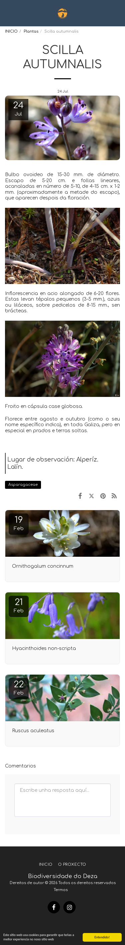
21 (19, 605)
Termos (61, 890)
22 (19, 688)
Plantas (31, 31)
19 (19, 523)
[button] (7, 13)
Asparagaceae (23, 484)
